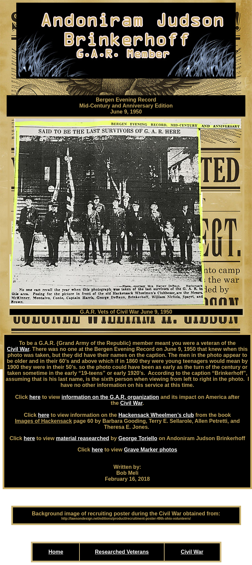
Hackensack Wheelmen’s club (156, 415)
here (35, 397)
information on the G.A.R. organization (110, 397)
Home (56, 552)
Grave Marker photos (150, 449)
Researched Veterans (122, 552)
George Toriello (137, 438)
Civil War (18, 349)
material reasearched (82, 438)
